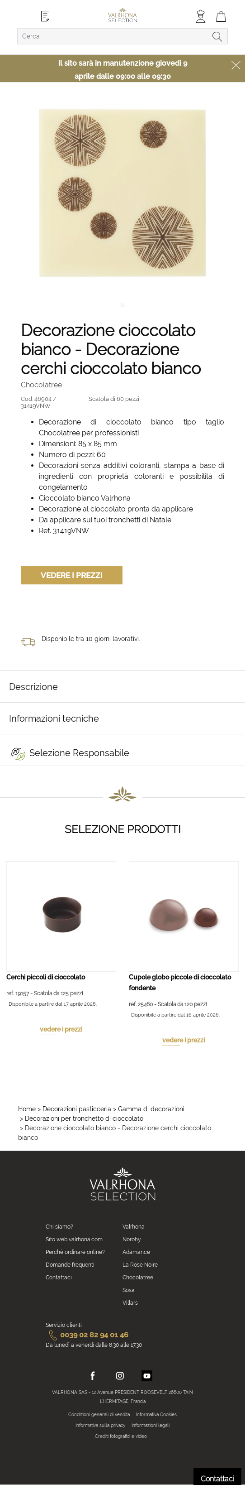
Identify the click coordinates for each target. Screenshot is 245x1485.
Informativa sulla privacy (100, 1425)
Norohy (131, 1239)
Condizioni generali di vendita (99, 1414)
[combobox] (122, 36)
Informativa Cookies (156, 1414)
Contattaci (59, 1277)
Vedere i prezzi (72, 575)
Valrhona (133, 1227)
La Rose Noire (140, 1265)
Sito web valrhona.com (74, 1239)
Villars (130, 1303)
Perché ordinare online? (75, 1252)
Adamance (136, 1252)
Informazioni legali (151, 1425)
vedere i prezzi (61, 1029)
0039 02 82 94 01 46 (87, 1335)
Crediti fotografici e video (121, 1436)
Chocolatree (137, 1277)
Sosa (128, 1290)
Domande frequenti (70, 1265)
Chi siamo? (59, 1227)
